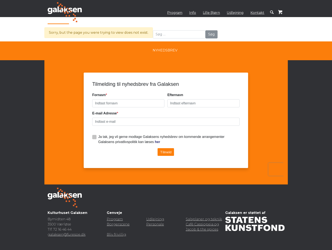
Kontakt (257, 13)
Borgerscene (118, 224)
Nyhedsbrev (165, 50)
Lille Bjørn (211, 13)
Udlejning (235, 13)
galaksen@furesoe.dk (67, 234)
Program (174, 13)
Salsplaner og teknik (204, 219)
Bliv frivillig (116, 234)
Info (192, 13)
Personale (155, 224)
